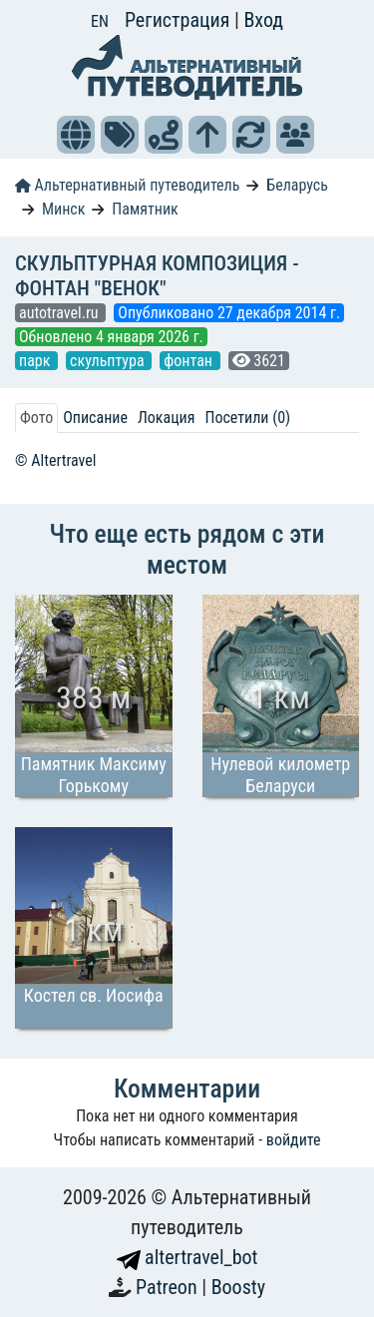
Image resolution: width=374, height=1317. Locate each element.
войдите (293, 1139)
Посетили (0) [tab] (247, 417)
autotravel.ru (60, 312)
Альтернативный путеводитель (127, 185)
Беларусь (297, 185)
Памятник (145, 209)
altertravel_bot (187, 1257)
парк (36, 360)
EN (100, 21)
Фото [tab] (36, 417)
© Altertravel (55, 460)
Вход (263, 20)
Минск (63, 209)
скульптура (109, 360)
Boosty (238, 1287)
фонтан (189, 360)
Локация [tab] (166, 417)
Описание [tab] (95, 417)
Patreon (168, 1287)
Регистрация (179, 20)
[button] (76, 135)
